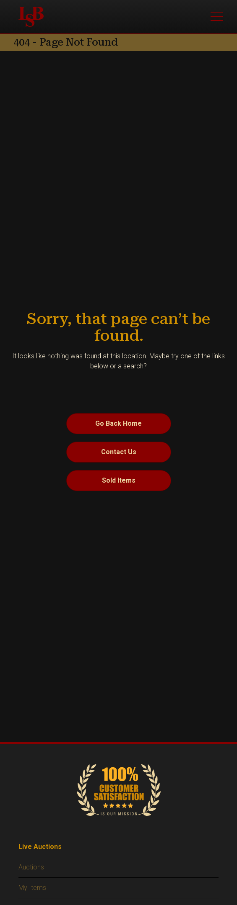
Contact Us (118, 452)
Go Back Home (118, 423)
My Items (32, 888)
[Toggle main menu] (216, 16)
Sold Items (118, 480)
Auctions (31, 867)
